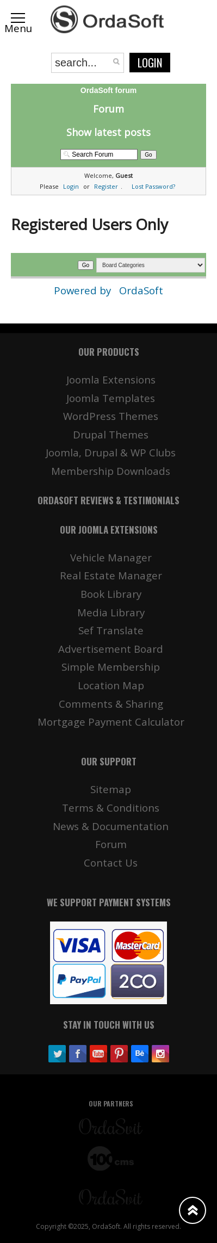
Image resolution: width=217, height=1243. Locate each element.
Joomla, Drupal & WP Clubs (111, 452)
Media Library (111, 612)
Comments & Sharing (111, 703)
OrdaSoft (141, 290)
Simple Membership (110, 666)
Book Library (110, 594)
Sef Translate (111, 630)
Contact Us (111, 862)
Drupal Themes (110, 434)
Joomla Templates (110, 398)
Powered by (84, 290)
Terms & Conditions (110, 807)
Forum (108, 108)
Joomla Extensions (111, 379)
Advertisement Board (110, 648)
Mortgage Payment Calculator (111, 721)
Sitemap (110, 789)
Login (150, 62)
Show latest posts (108, 132)
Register (106, 186)
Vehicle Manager (111, 557)
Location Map (111, 685)
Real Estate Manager (111, 575)
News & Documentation (111, 826)
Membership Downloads (110, 471)
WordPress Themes (110, 416)
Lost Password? (153, 186)
